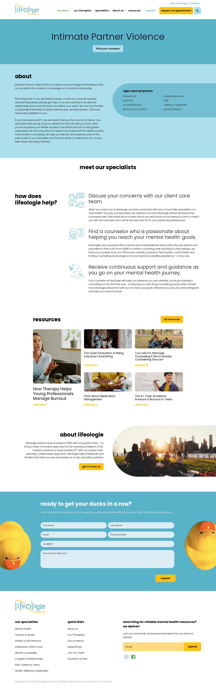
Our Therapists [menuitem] (82, 10)
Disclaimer (106, 679)
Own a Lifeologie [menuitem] (179, 3)
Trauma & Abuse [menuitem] (24, 632)
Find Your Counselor (108, 48)
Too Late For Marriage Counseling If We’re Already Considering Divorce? (153, 355)
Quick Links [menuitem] (76, 619)
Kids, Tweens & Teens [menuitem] (27, 662)
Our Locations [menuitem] (76, 638)
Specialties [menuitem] (102, 10)
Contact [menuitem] (150, 10)
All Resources (172, 319)
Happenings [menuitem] (75, 644)
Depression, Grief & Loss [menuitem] (29, 644)
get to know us (91, 464)
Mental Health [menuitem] (23, 626)
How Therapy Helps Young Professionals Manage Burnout (53, 391)
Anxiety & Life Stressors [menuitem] (28, 638)
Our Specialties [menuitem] (26, 619)
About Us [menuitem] (117, 10)
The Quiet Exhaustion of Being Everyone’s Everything (104, 353)
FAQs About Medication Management (99, 395)
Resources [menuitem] (134, 10)
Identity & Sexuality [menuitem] (26, 650)
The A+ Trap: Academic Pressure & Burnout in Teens (153, 395)
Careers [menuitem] (195, 3)
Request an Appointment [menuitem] (176, 10)
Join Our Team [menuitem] (76, 650)
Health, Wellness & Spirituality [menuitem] (31, 668)
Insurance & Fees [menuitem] (77, 656)
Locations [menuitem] (63, 10)
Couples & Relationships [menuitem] (29, 656)
